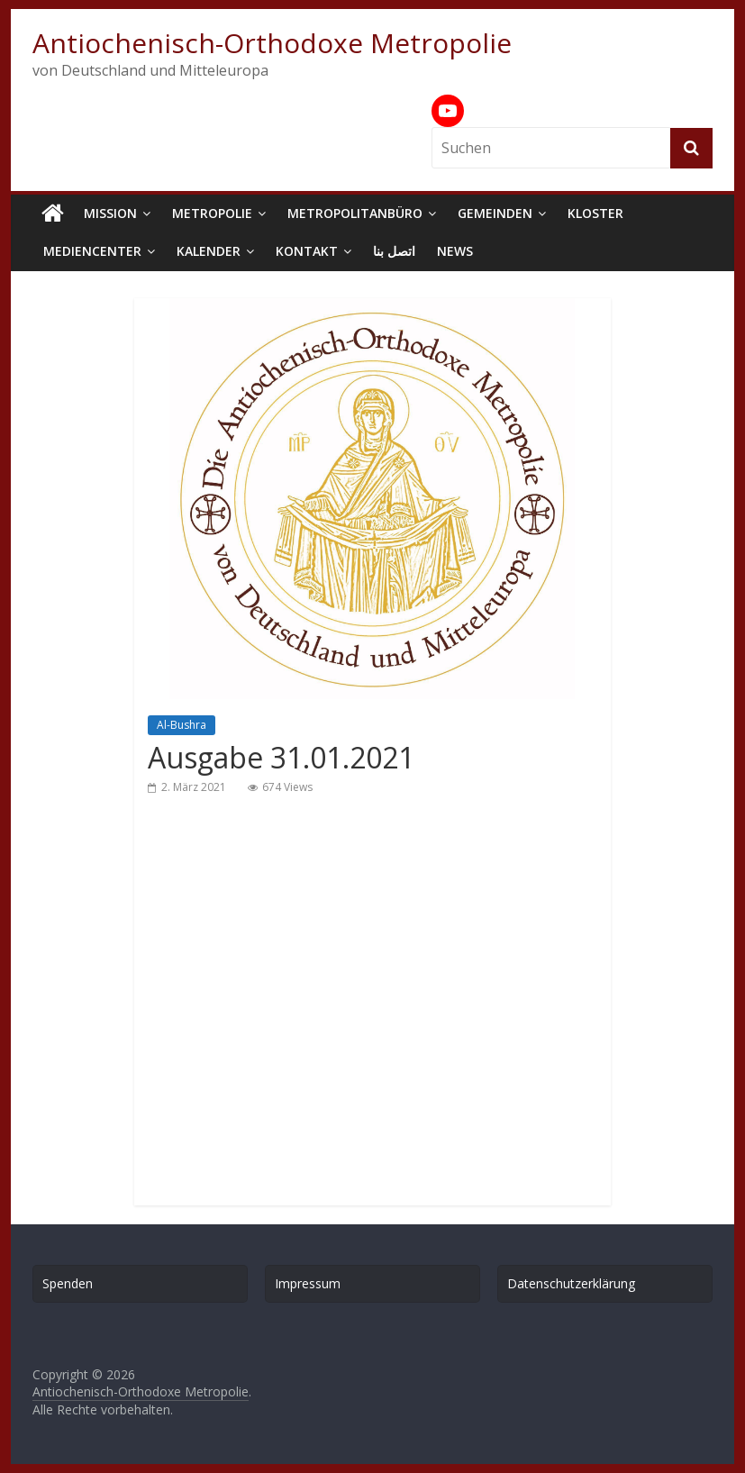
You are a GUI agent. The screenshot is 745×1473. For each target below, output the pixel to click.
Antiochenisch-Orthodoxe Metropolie (272, 42)
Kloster (595, 213)
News (455, 250)
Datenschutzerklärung (571, 1283)
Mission (110, 213)
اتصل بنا (394, 250)
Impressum (308, 1283)
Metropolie (212, 213)
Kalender (209, 250)
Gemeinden (495, 213)
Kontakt (307, 250)
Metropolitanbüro (354, 213)
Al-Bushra (181, 724)
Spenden (67, 1283)
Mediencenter (92, 250)
